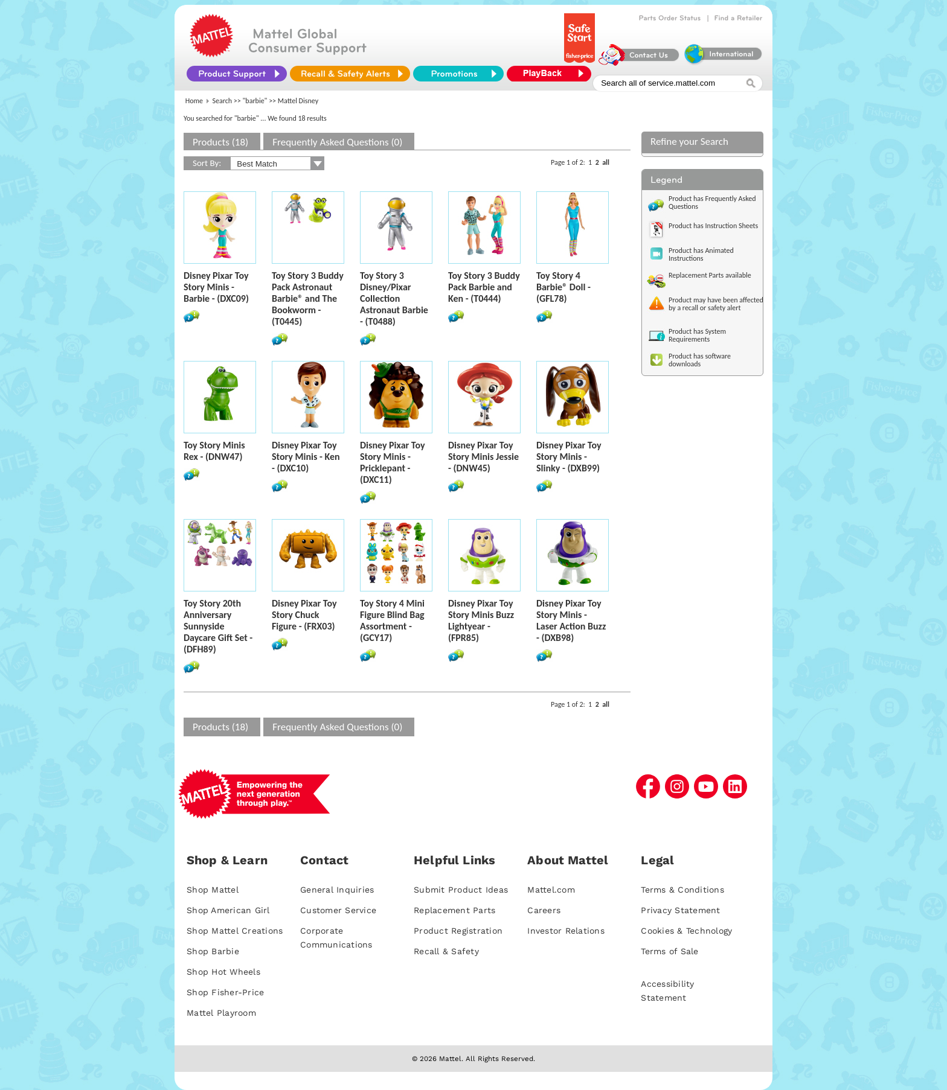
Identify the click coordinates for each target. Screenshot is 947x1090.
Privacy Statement (680, 910)
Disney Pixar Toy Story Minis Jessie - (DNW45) (483, 456)
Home (194, 101)
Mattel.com (551, 889)
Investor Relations (566, 930)
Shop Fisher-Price (225, 992)
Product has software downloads (700, 360)
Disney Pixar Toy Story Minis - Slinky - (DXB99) (568, 456)
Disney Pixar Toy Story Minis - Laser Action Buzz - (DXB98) (571, 620)
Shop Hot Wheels (223, 972)
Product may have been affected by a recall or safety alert (716, 304)
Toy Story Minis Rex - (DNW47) (214, 450)
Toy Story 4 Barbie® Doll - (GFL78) (563, 287)
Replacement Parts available (710, 275)
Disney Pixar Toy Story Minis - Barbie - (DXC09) (216, 287)
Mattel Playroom (221, 1013)
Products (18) (220, 142)
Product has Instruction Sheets (713, 226)
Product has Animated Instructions (701, 254)
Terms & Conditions (682, 889)
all (605, 162)
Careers (543, 910)
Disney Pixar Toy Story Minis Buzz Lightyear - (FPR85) (481, 620)
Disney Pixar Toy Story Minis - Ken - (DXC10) (306, 456)
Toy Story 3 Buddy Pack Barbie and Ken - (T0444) (484, 287)
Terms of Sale (669, 951)
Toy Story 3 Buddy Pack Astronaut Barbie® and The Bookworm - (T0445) (308, 298)
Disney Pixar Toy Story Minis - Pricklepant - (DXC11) (392, 462)
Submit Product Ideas (461, 889)
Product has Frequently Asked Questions (712, 202)
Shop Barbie (213, 951)
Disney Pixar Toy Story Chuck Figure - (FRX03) (304, 615)
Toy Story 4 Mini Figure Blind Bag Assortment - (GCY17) (392, 620)
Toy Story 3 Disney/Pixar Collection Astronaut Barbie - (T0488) (394, 298)
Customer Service (338, 910)
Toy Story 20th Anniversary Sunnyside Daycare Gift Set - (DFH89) (218, 626)
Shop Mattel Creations (235, 930)
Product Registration (458, 930)
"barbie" (255, 101)
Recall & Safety (446, 951)
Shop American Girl (228, 910)
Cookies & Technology (686, 930)
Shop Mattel (213, 889)
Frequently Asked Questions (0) (337, 142)
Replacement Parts (454, 910)
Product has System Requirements (697, 335)
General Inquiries (337, 889)
